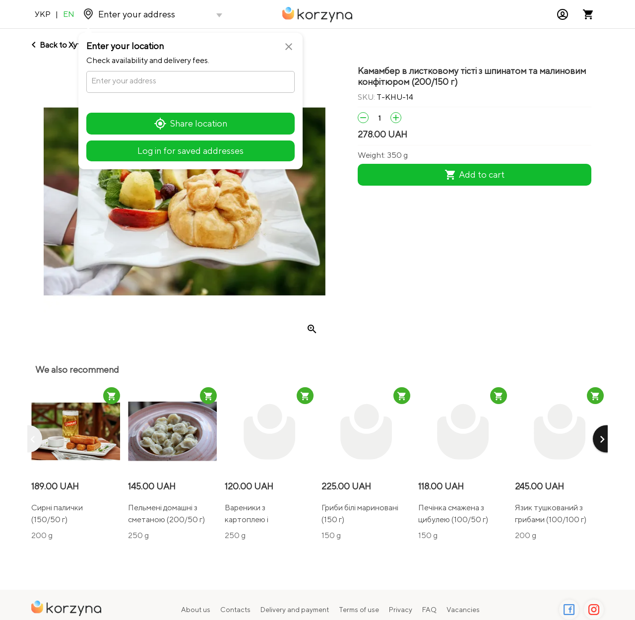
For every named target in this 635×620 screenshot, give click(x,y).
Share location (190, 124)
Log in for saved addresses (190, 150)
